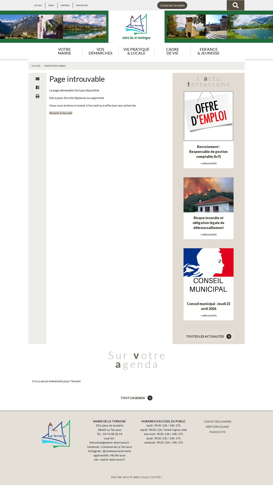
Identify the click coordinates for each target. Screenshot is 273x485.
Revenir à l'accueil (60, 113)
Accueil (38, 5)
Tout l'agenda (136, 398)
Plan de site (82, 5)
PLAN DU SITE (218, 432)
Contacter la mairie (172, 5)
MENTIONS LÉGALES (217, 426)
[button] (64, 51)
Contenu (65, 5)
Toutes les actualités (208, 336)
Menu (51, 5)
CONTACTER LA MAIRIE (217, 421)
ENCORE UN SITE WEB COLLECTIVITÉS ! (136, 477)
